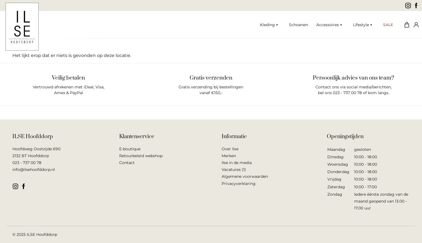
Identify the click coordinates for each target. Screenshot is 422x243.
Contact (127, 162)
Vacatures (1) (234, 169)
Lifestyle (361, 24)
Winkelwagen (405, 25)
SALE (388, 24)
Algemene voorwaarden (245, 176)
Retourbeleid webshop (141, 155)
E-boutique (129, 148)
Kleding (267, 24)
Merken (229, 155)
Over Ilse (230, 148)
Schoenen (298, 24)
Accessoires (327, 24)
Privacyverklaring (239, 183)
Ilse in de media (237, 162)
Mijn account (415, 25)
